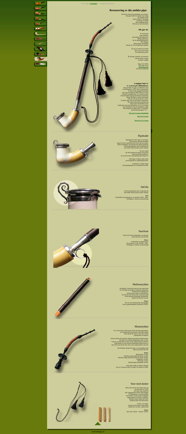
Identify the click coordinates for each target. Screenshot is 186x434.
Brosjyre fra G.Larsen (142, 120)
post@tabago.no (143, 67)
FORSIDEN (93, 3)
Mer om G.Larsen (143, 116)
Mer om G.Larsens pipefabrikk (139, 113)
